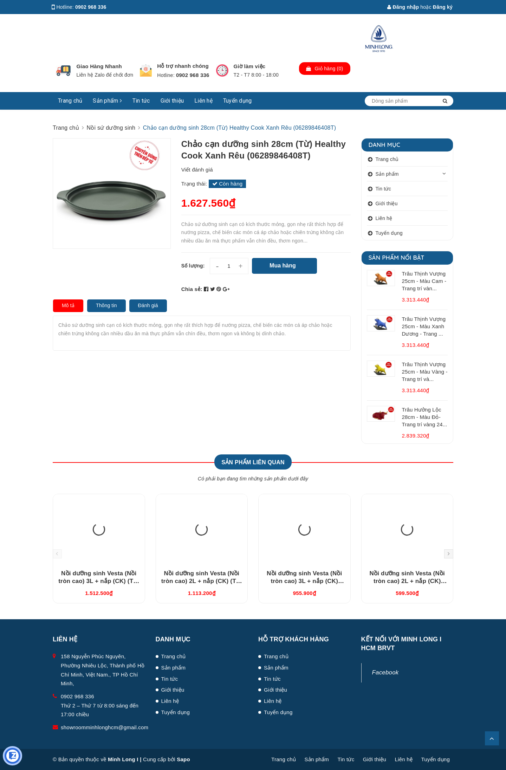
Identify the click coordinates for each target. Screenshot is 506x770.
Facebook (385, 672)
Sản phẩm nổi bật (396, 257)
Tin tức (141, 100)
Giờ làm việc (250, 66)
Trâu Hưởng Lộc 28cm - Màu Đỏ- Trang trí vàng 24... (424, 417)
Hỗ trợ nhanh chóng (183, 66)
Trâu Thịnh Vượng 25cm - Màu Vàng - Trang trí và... (425, 371)
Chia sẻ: (191, 289)
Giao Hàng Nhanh (99, 66)
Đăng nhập (403, 7)
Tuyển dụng (237, 100)
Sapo (183, 759)
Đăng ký (443, 7)
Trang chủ (70, 100)
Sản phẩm (107, 100)
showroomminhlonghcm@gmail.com (104, 727)
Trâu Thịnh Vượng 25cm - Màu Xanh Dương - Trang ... (424, 326)
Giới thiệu (172, 100)
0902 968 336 (90, 7)
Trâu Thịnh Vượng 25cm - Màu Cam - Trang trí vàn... (424, 281)
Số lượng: (193, 265)
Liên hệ (203, 100)
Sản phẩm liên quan (253, 462)
